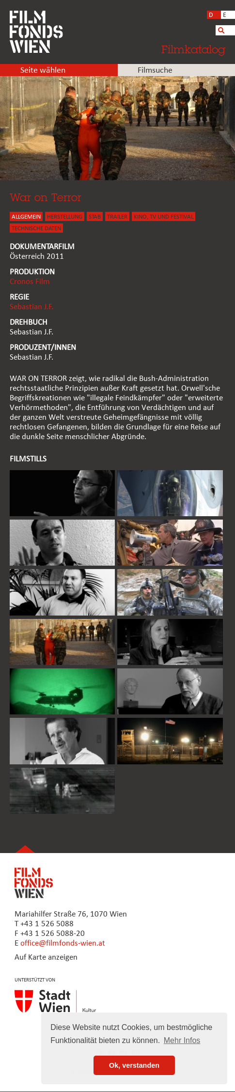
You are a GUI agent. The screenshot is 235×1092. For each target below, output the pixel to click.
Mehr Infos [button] (182, 1040)
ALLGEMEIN (26, 217)
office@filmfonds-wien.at (62, 943)
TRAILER (117, 217)
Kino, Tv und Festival (163, 217)
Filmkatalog (193, 49)
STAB (95, 217)
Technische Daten (36, 228)
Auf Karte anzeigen (46, 957)
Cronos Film (30, 282)
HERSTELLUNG (64, 217)
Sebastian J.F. (31, 307)
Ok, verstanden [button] (134, 1065)
